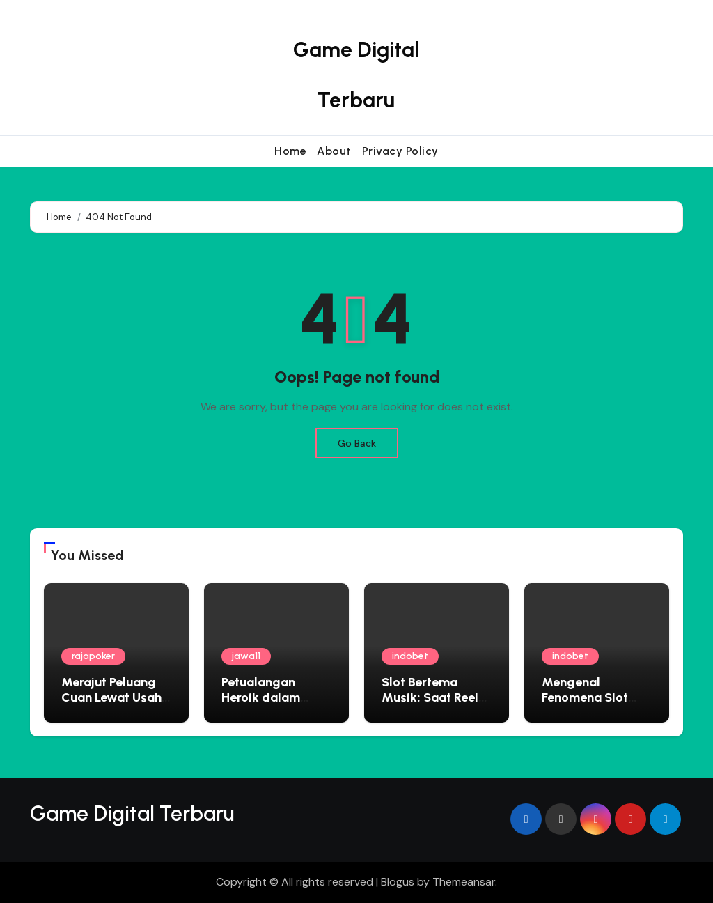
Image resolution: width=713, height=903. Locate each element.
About (334, 150)
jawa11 (246, 656)
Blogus (397, 881)
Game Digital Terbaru (132, 813)
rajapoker (93, 656)
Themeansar (463, 881)
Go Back (357, 443)
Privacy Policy (400, 150)
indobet (410, 656)
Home (290, 150)
